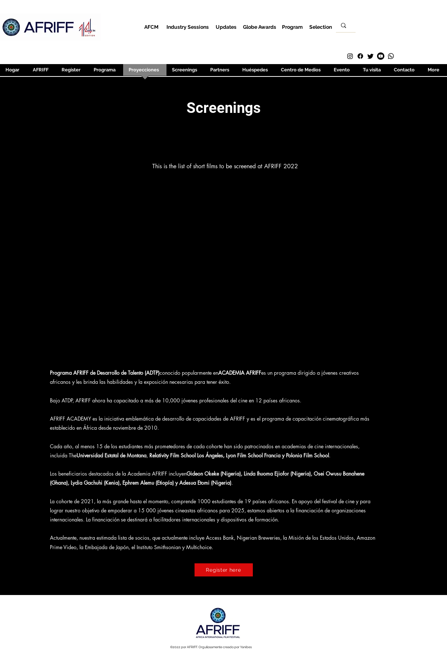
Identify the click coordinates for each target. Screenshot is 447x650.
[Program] (292, 27)
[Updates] (226, 27)
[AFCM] (151, 27)
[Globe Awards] (259, 27)
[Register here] (224, 569)
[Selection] (321, 27)
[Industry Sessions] (188, 27)
